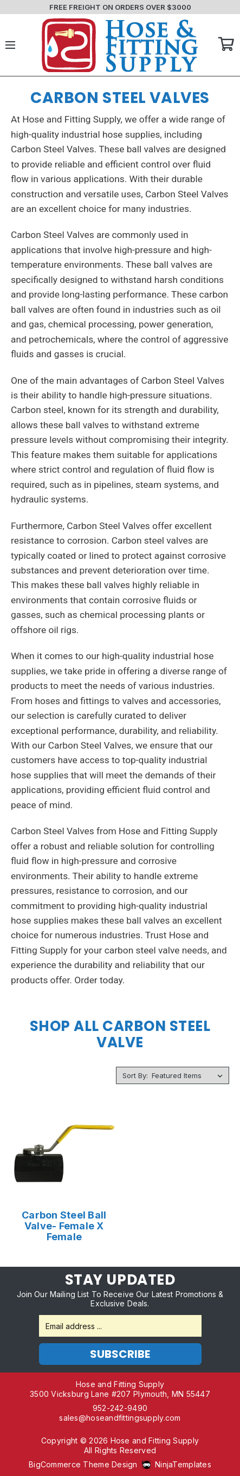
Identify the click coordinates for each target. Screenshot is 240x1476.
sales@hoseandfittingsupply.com (119, 1417)
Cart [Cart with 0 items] (226, 45)
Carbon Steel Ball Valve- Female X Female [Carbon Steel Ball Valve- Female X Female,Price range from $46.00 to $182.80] (64, 1226)
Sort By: (135, 1075)
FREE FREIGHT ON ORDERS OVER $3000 (120, 7)
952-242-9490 (120, 1408)
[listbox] (189, 1075)
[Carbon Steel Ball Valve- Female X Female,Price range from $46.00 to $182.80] (64, 1153)
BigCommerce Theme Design (83, 1464)
